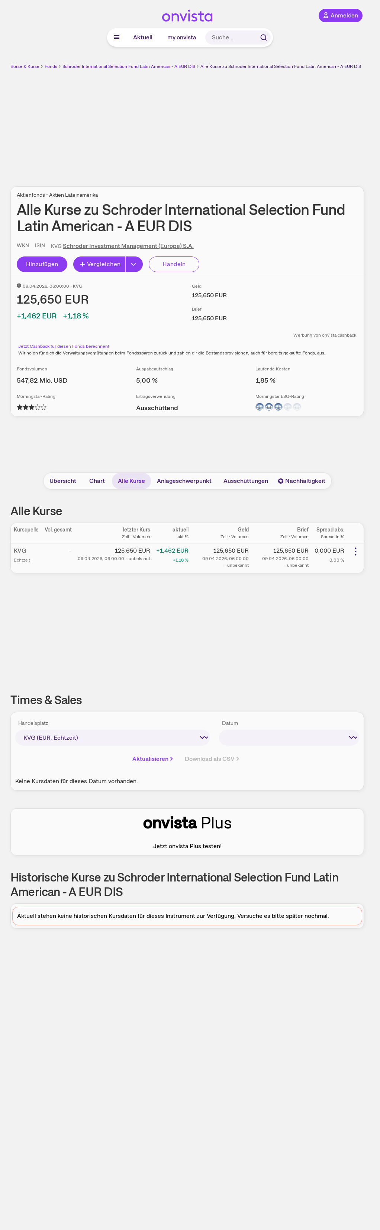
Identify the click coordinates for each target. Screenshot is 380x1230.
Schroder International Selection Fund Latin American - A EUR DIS (128, 66)
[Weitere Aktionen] (355, 551)
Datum (230, 723)
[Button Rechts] (134, 264)
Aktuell (142, 37)
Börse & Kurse (24, 66)
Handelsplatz (33, 723)
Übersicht (62, 481)
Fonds (51, 66)
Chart (97, 481)
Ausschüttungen (245, 481)
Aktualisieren (153, 759)
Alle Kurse (131, 481)
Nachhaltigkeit (301, 481)
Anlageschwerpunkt (184, 481)
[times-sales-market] (112, 737)
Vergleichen (100, 264)
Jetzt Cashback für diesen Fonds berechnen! (63, 346)
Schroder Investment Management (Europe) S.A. (128, 246)
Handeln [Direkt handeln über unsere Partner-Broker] (174, 264)
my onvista (181, 37)
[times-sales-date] (289, 737)
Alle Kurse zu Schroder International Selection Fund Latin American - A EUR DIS (280, 66)
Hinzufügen (42, 264)
